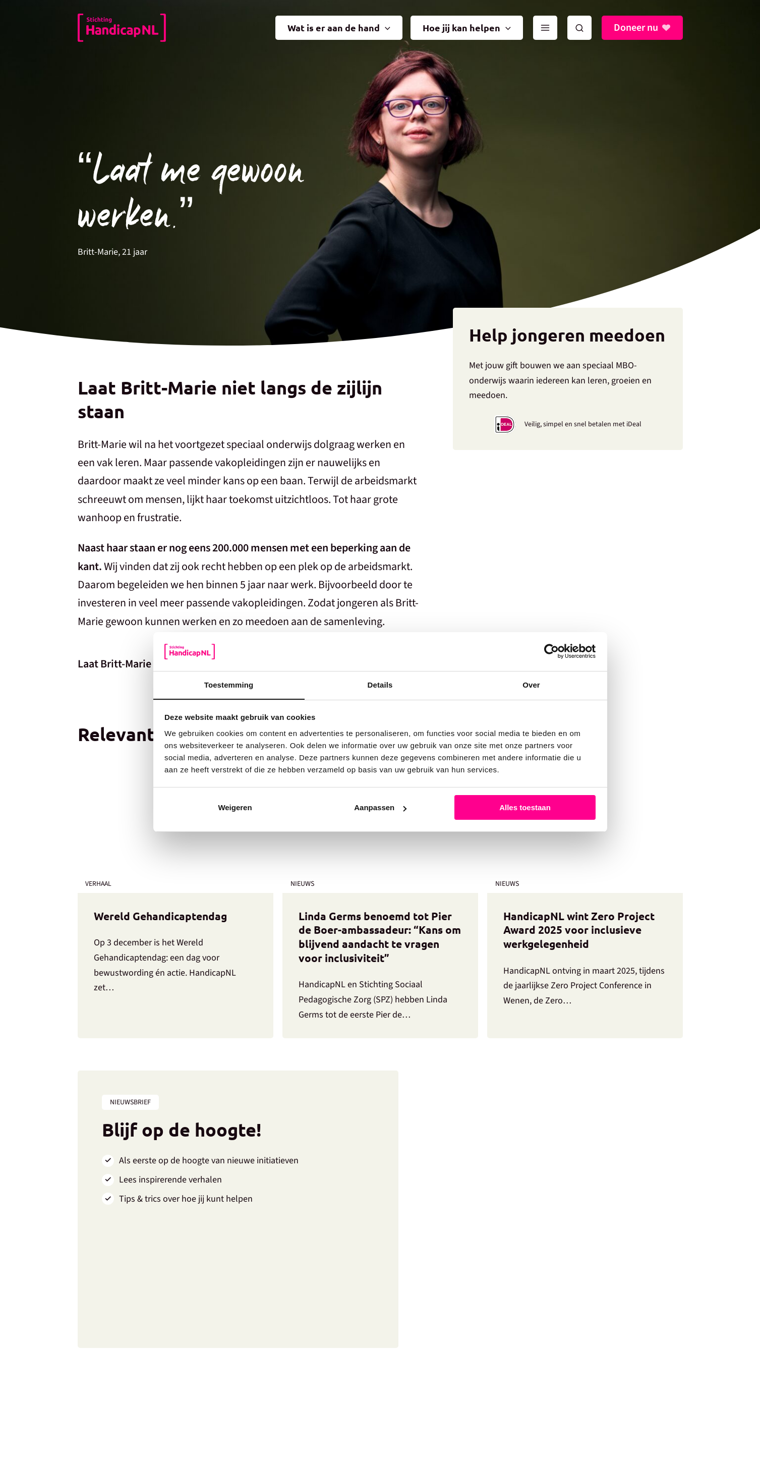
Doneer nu (636, 28)
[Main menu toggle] (545, 28)
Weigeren (235, 808)
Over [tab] (531, 684)
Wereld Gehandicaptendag (163, 916)
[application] (385, 28)
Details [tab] (380, 684)
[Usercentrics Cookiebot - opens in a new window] (551, 651)
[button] (579, 28)
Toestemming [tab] (229, 684)
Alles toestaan (525, 808)
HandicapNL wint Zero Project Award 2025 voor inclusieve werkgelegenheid (581, 930)
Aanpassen (380, 808)
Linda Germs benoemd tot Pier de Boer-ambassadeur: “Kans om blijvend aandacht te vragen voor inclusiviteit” (378, 937)
